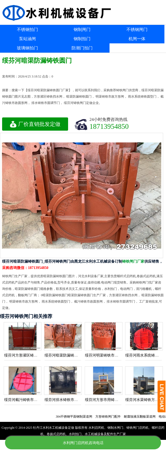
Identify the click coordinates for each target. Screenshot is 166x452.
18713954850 (109, 126)
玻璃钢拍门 (27, 48)
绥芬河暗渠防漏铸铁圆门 (65, 355)
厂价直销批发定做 (35, 124)
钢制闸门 (82, 29)
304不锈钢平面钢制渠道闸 (76, 416)
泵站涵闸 (27, 38)
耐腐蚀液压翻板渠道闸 (141, 416)
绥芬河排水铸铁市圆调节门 (67, 400)
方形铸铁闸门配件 (109, 416)
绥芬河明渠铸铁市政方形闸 (107, 355)
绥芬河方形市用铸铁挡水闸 (107, 400)
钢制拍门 (82, 38)
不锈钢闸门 (137, 29)
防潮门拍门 (82, 48)
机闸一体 (137, 38)
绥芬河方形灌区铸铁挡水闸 (26, 355)
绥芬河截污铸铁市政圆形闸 (26, 400)
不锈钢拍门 (27, 29)
